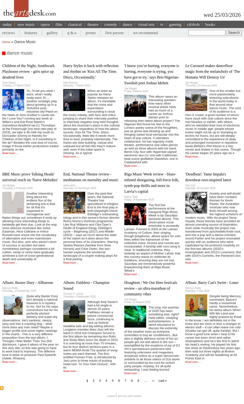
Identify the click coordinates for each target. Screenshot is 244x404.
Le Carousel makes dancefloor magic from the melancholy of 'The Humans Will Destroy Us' (212, 71)
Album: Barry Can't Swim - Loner (212, 282)
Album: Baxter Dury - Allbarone (27, 282)
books (210, 24)
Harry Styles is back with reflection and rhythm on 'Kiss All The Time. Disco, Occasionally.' (91, 71)
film (58, 24)
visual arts (146, 24)
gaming (175, 24)
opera (45, 24)
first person (114, 32)
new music (26, 24)
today (7, 24)
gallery (52, 32)
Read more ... (10, 153)
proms (91, 32)
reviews (8, 32)
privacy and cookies (130, 396)
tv (161, 24)
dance (127, 24)
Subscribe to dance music (2, 388)
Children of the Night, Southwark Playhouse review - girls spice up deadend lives (28, 71)
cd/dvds (193, 24)
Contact (111, 396)
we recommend (145, 32)
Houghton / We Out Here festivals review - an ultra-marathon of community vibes (150, 288)
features (30, 32)
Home (6, 42)
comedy (110, 24)
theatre (93, 24)
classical (75, 24)
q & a (71, 32)
